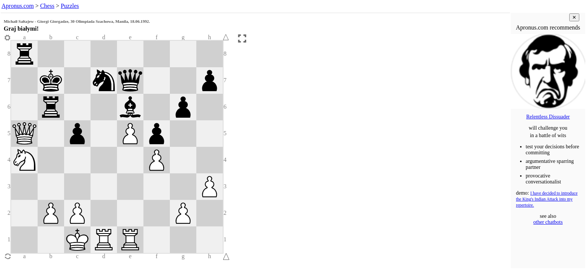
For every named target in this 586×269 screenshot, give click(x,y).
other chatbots (548, 222)
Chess (47, 6)
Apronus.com (17, 6)
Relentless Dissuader (548, 117)
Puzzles (70, 6)
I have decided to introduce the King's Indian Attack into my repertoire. (546, 199)
